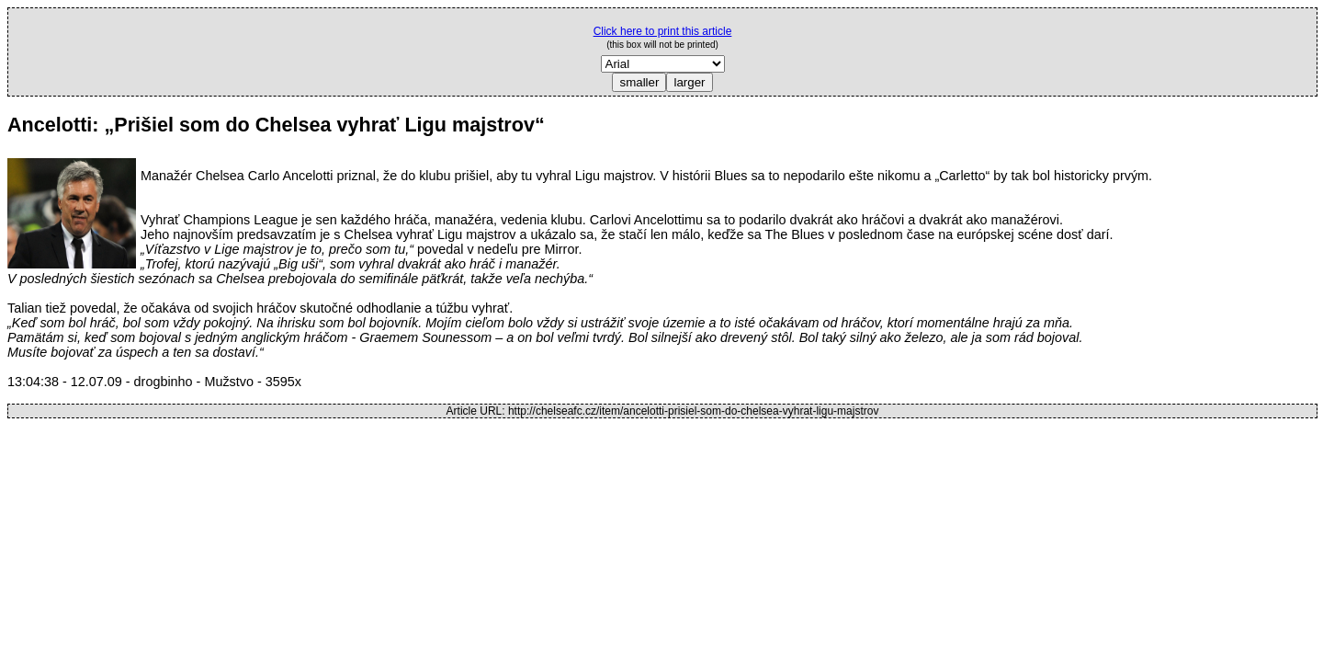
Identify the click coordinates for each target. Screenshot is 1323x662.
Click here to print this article (663, 31)
